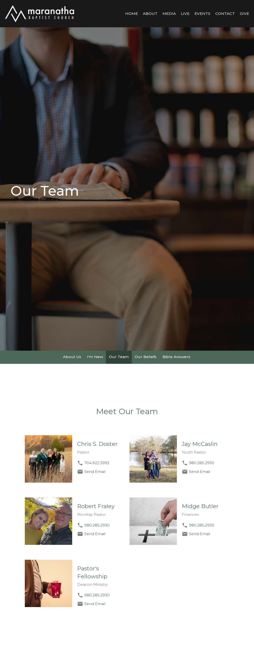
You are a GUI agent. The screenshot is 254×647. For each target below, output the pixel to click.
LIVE (185, 13)
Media (169, 13)
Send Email (94, 471)
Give (244, 13)
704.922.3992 (96, 463)
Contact (225, 13)
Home (131, 13)
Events (202, 13)
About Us (72, 356)
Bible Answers (176, 356)
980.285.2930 (201, 463)
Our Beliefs (146, 356)
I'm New (95, 356)
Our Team (119, 356)
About (150, 13)
